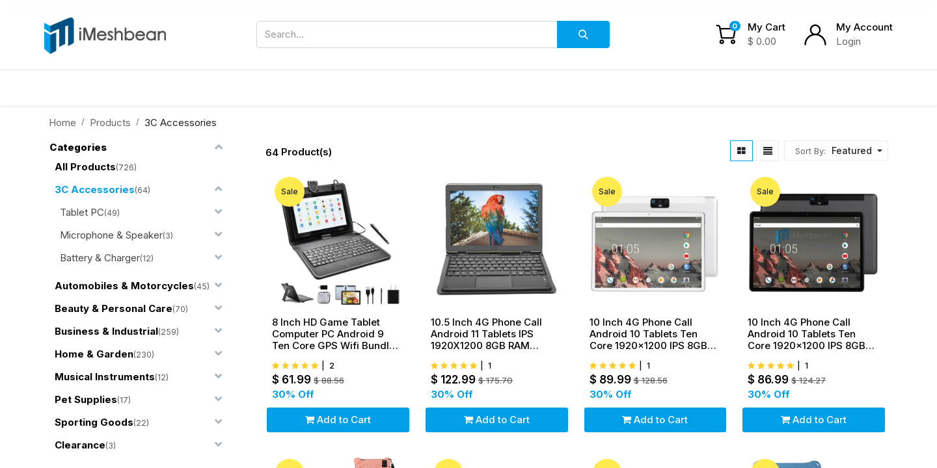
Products (110, 122)
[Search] (583, 34)
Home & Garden (94, 354)
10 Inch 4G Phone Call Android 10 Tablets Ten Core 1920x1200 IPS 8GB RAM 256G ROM (648, 334)
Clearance (80, 445)
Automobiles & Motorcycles (124, 286)
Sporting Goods (94, 422)
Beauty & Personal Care (113, 308)
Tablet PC (82, 212)
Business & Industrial (106, 331)
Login (848, 41)
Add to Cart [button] (338, 419)
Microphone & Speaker (111, 235)
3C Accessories (95, 189)
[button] (855, 150)
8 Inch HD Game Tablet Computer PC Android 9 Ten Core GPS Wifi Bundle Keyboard (333, 334)
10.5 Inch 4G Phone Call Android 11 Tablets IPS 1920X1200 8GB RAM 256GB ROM (486, 334)
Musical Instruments (105, 376)
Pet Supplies (86, 399)
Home (62, 122)
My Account (864, 27)
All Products (85, 167)
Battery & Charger (100, 258)
